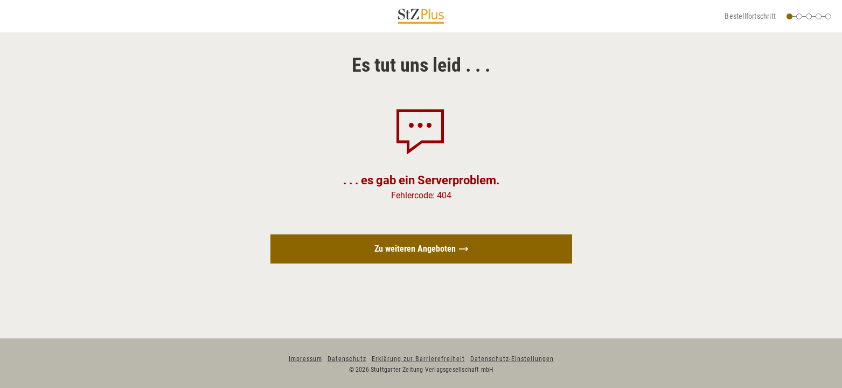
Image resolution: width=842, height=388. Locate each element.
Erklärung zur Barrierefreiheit (418, 359)
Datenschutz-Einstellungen (512, 359)
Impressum (305, 359)
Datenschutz (347, 359)
